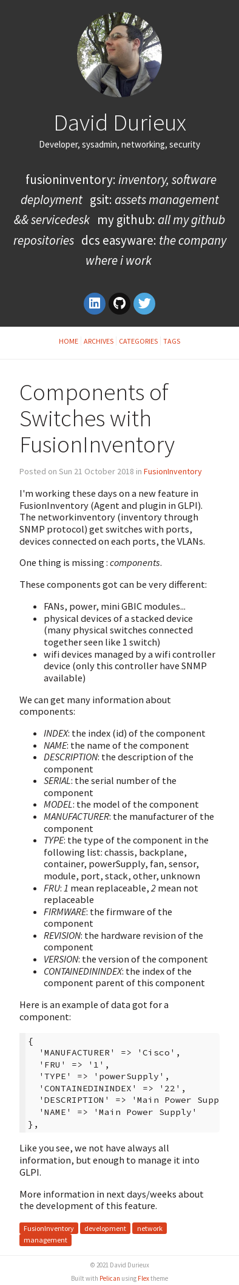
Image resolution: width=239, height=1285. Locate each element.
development (105, 1228)
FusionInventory (173, 471)
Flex (143, 1278)
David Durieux (119, 122)
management (45, 1240)
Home (68, 341)
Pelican (109, 1278)
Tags (171, 341)
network (150, 1228)
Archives (98, 341)
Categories (138, 341)
